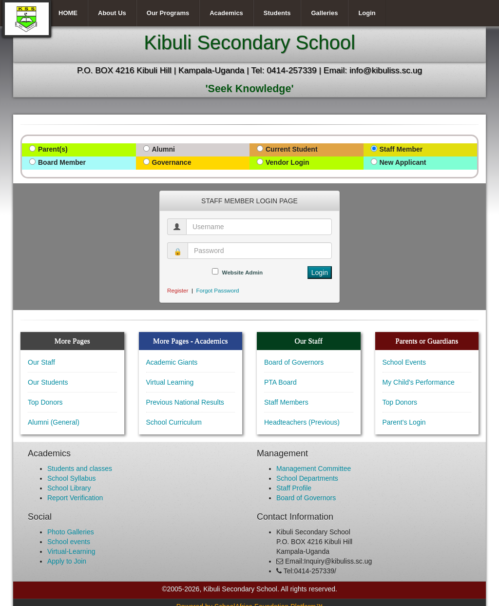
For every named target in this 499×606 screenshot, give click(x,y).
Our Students (48, 382)
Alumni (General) (53, 422)
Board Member (62, 162)
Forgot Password (217, 290)
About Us (112, 13)
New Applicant (403, 162)
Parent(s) (53, 149)
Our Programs (168, 13)
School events (68, 542)
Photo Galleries (70, 532)
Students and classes (79, 468)
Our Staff (41, 362)
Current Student (292, 149)
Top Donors (45, 402)
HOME (67, 13)
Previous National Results (185, 402)
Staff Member (401, 149)
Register (177, 290)
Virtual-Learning (71, 551)
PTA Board (280, 382)
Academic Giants (172, 362)
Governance (172, 162)
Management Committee (313, 468)
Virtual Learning (170, 382)
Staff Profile (293, 488)
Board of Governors (294, 362)
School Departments (307, 478)
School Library (69, 488)
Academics (226, 13)
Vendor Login (287, 162)
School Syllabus (71, 478)
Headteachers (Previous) (302, 422)
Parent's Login (404, 422)
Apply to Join (66, 561)
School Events (404, 362)
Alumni (163, 149)
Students (277, 13)
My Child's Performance (419, 382)
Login (366, 13)
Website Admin (242, 272)
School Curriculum (174, 422)
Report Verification (75, 498)
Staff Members (286, 402)
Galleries (324, 13)
